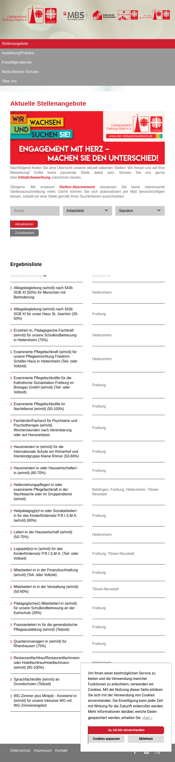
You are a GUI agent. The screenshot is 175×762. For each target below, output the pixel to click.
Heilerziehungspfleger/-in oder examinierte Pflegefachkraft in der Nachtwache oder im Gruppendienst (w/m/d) (43, 492)
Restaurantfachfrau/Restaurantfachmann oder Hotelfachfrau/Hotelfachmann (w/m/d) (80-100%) (47, 662)
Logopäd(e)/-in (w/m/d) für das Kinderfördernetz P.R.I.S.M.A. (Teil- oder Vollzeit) (46, 553)
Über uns (9, 81)
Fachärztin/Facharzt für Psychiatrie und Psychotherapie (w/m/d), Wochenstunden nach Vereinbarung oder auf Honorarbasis (45, 428)
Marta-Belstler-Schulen (20, 72)
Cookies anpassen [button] (106, 739)
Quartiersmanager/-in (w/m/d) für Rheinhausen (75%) (40, 643)
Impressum (43, 750)
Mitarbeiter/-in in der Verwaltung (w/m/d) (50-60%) (46, 589)
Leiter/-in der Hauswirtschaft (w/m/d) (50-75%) (43, 534)
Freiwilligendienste (17, 62)
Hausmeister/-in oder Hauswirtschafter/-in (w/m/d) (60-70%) (46, 470)
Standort (101, 276)
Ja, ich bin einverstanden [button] (126, 730)
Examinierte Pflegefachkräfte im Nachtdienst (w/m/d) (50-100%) (39, 406)
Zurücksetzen (24, 233)
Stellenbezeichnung (28, 276)
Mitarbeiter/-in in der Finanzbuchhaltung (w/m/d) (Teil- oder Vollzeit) (46, 572)
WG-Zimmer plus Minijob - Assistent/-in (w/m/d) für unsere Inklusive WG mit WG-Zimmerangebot (45, 700)
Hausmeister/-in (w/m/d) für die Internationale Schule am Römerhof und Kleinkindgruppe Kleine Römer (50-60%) (46, 451)
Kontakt (61, 750)
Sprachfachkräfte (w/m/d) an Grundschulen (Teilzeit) (36, 681)
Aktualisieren (24, 224)
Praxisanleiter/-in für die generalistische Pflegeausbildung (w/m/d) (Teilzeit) (45, 627)
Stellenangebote (15, 44)
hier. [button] (147, 718)
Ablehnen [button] (146, 739)
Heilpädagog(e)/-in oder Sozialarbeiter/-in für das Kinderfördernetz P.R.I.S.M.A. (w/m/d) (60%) (45, 515)
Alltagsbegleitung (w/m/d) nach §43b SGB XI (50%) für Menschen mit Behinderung (43, 292)
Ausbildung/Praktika (18, 53)
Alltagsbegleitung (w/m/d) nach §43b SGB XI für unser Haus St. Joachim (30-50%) (46, 314)
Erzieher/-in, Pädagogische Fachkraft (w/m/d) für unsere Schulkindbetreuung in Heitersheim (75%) (45, 335)
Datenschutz (20, 750)
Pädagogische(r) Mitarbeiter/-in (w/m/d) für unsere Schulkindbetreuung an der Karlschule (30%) (45, 608)
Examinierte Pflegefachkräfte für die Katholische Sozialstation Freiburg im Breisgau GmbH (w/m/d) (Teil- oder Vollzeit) (44, 385)
